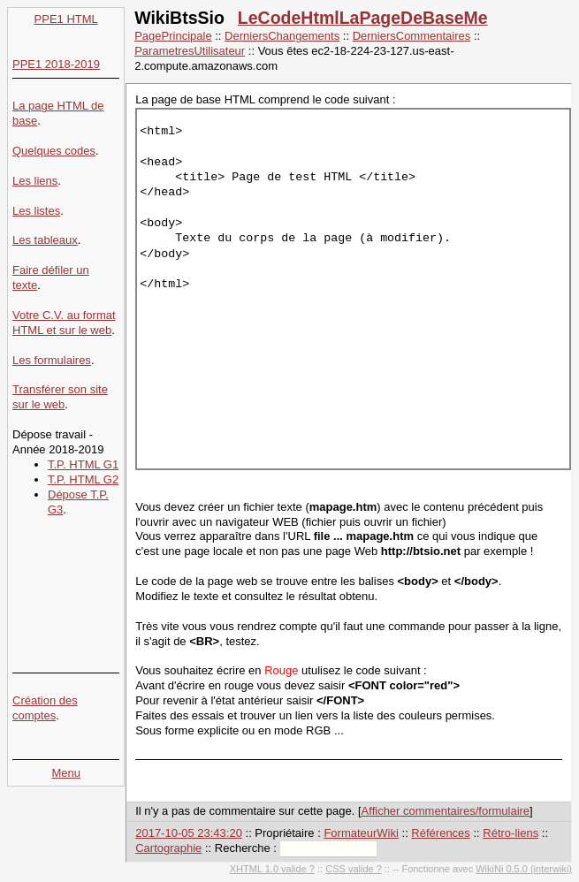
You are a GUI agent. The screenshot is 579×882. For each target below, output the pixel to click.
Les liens (34, 180)
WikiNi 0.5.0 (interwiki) (524, 868)
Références (440, 833)
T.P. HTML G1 (83, 464)
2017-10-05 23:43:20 (188, 833)
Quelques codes (53, 150)
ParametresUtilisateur (189, 50)
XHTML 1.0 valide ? (272, 868)
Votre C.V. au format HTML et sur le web (64, 322)
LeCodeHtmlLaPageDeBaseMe (363, 17)
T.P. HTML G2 (83, 479)
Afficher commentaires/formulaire (446, 810)
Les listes (36, 210)
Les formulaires (51, 360)
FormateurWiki (361, 833)
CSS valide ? (353, 868)
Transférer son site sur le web (60, 397)
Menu (65, 772)
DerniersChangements (282, 35)
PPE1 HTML (66, 19)
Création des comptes (45, 708)
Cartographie (168, 848)
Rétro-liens (510, 833)
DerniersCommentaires (412, 35)
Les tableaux (45, 240)
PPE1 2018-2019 (56, 64)
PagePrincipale (172, 35)
